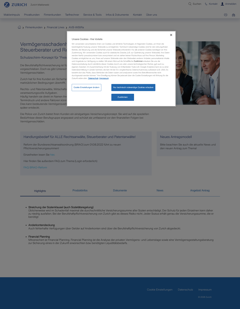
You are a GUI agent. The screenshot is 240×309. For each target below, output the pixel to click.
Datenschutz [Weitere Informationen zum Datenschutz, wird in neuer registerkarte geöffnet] (93, 78)
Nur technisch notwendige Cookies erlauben (133, 87)
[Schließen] (171, 35)
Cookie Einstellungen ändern (86, 87)
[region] (121, 69)
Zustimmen (122, 97)
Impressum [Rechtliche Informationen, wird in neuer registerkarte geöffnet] (104, 78)
